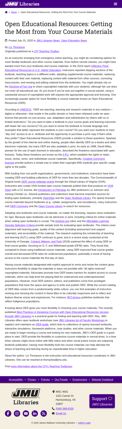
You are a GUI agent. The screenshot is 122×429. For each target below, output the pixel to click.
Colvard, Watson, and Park (46, 241)
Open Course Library (50, 206)
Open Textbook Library (78, 198)
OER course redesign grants (37, 181)
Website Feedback (102, 379)
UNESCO (25, 109)
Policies (45, 379)
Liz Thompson (17, 47)
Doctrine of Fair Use (20, 86)
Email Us (61, 413)
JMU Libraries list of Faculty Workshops (82, 320)
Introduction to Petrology (52, 189)
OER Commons (19, 206)
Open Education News (74, 40)
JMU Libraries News (48, 40)
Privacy (32, 379)
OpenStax (49, 198)
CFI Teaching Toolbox (46, 51)
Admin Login (84, 423)
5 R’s (65, 154)
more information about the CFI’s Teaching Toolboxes (41, 366)
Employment (80, 379)
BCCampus (74, 297)
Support (102, 401)
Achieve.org (62, 221)
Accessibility (16, 379)
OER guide (42, 324)
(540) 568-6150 (65, 408)
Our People (61, 379)
